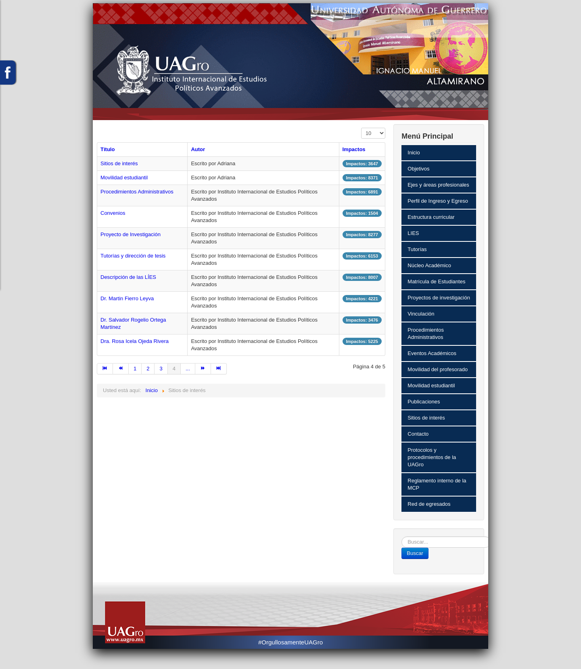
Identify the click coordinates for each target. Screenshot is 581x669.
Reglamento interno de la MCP (437, 484)
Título (107, 149)
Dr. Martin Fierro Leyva (127, 298)
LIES (413, 233)
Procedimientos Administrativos (136, 192)
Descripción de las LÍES (128, 277)
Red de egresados (429, 504)
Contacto (418, 434)
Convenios (112, 213)
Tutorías (417, 249)
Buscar (415, 553)
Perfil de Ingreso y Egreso (438, 201)
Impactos (354, 149)
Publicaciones (424, 402)
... (188, 369)
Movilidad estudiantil (124, 178)
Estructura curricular (431, 217)
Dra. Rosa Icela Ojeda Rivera (134, 341)
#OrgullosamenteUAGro (290, 642)
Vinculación (421, 314)
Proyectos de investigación (439, 298)
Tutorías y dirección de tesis (132, 256)
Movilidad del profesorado (438, 369)
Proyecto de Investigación (130, 234)
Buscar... (401, 536)
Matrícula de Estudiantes (436, 281)
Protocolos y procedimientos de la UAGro (432, 457)
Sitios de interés (119, 163)
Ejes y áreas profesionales (438, 185)
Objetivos (418, 169)
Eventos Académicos (432, 353)
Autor (198, 149)
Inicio (414, 153)
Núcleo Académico (429, 265)
